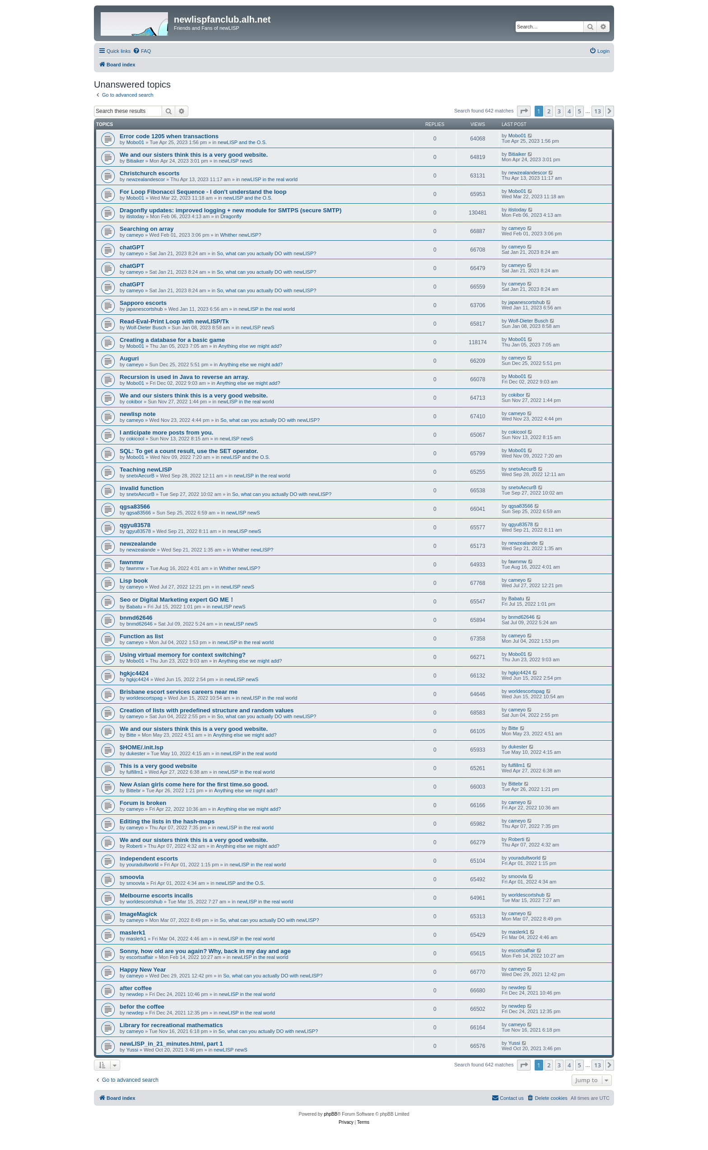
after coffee (136, 988)
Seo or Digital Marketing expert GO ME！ (177, 599)
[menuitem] (142, 51)
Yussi (132, 1049)
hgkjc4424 (134, 673)
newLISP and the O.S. (242, 142)
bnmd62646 (136, 617)
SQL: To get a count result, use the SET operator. (189, 451)
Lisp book (134, 580)
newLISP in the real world (270, 179)
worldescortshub (144, 901)
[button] (524, 111)
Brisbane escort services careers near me (179, 691)
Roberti (134, 846)
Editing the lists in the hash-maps (167, 821)
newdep (135, 994)
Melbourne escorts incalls (156, 895)
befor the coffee (142, 1006)
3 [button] (559, 111)
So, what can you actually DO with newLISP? (266, 253)
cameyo (135, 235)
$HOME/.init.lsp (141, 747)
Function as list (141, 636)
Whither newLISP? (240, 235)
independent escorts (149, 858)
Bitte (131, 735)
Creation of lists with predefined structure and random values (206, 710)
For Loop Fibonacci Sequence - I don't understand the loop (203, 191)
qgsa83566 (135, 506)
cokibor (134, 401)
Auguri (129, 358)
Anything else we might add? (250, 346)
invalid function (141, 488)
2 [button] (548, 111)
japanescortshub (144, 309)
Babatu (134, 606)
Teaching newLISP (146, 469)
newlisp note (138, 414)
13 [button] (597, 111)
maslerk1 (132, 932)
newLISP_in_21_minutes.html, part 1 (171, 1043)
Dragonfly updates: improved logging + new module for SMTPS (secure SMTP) (230, 210)
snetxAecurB (140, 475)
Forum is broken (143, 802)
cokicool (135, 438)
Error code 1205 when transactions (169, 136)
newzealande (138, 543)
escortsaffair (140, 957)
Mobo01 (135, 142)
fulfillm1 (134, 772)
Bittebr (133, 790)
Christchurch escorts (150, 173)
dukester (135, 753)
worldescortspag (144, 698)
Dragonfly (231, 216)
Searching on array (146, 228)
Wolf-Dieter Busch (146, 327)
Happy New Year (143, 969)
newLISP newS (235, 161)
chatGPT (132, 247)
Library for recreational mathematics (171, 1025)
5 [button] (579, 111)
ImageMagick (138, 914)
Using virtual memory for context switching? (183, 654)
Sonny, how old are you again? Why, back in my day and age (205, 951)
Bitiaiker (135, 161)
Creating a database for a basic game (172, 340)
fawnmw (131, 562)
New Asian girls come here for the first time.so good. (194, 784)
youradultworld (142, 864)
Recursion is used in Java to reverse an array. (184, 377)
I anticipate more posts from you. (167, 432)
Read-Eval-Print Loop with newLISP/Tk (174, 321)
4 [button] (569, 111)
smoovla (132, 877)
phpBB (330, 1114)
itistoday (135, 216)
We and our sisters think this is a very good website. (194, 154)
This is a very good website (158, 765)
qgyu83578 (135, 525)
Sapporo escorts (143, 302)
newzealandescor (145, 179)
